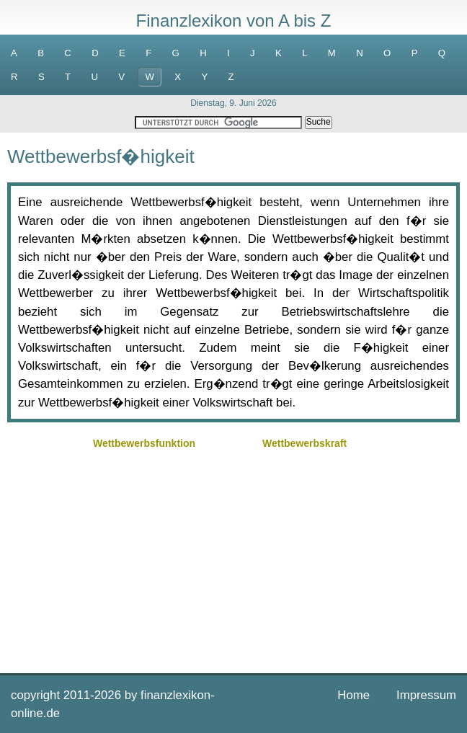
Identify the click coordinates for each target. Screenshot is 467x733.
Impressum (426, 695)
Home (353, 695)
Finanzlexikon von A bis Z (234, 20)
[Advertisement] (233, 554)
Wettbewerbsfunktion (144, 443)
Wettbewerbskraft (304, 443)
